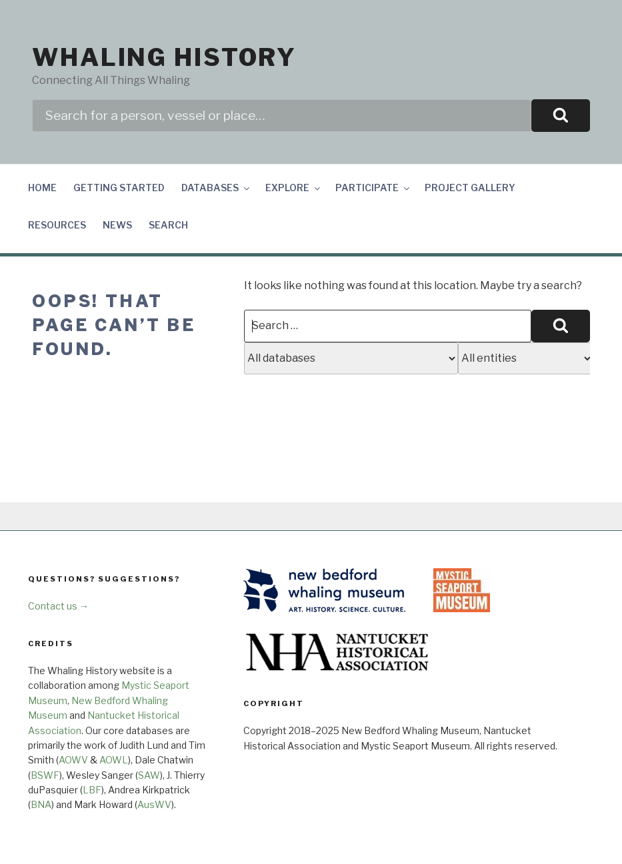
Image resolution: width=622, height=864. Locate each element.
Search (168, 224)
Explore (293, 187)
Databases (216, 187)
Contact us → (58, 606)
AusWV (154, 804)
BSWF (45, 775)
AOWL (113, 759)
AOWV (73, 759)
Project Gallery (470, 187)
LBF (92, 789)
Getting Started (119, 187)
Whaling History (164, 57)
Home (42, 187)
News (117, 224)
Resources (57, 224)
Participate (373, 187)
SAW (149, 775)
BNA (41, 804)
